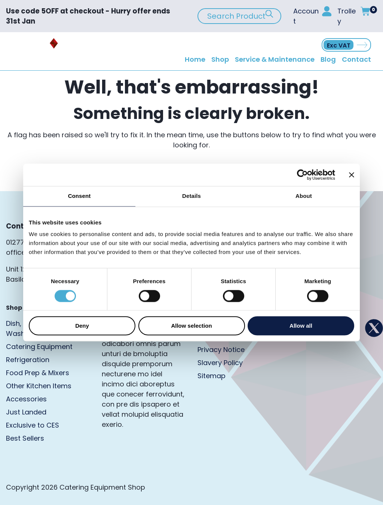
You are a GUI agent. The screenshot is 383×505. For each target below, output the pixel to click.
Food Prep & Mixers (37, 372)
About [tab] (303, 196)
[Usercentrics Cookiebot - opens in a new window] (302, 174)
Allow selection (191, 326)
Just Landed (26, 412)
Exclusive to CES (32, 425)
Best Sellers (25, 438)
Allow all (300, 326)
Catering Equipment (39, 346)
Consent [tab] (79, 196)
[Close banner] (351, 174)
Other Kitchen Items (38, 386)
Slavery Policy (220, 362)
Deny (82, 326)
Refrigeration (27, 359)
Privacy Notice (221, 349)
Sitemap (211, 375)
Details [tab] (191, 196)
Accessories (26, 399)
